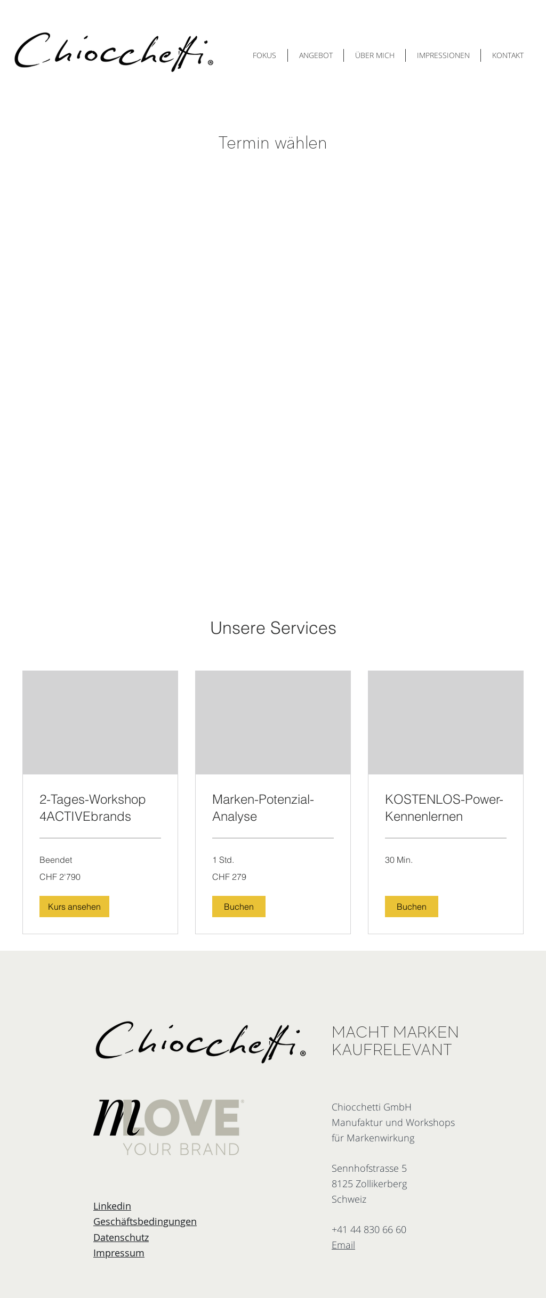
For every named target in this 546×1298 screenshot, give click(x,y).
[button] (74, 906)
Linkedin (112, 1205)
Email (343, 1244)
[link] (100, 808)
